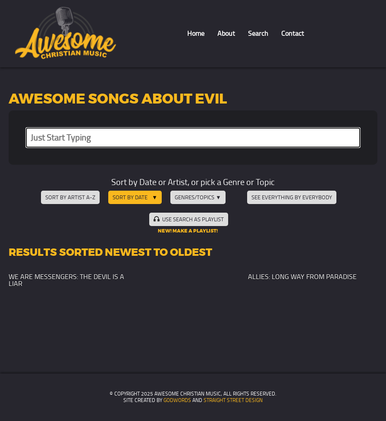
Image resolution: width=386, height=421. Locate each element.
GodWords (177, 400)
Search (258, 33)
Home (195, 33)
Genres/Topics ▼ (198, 197)
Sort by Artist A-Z (70, 197)
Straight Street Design (233, 400)
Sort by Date (130, 197)
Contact (292, 33)
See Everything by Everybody (291, 197)
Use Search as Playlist (188, 219)
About (226, 33)
